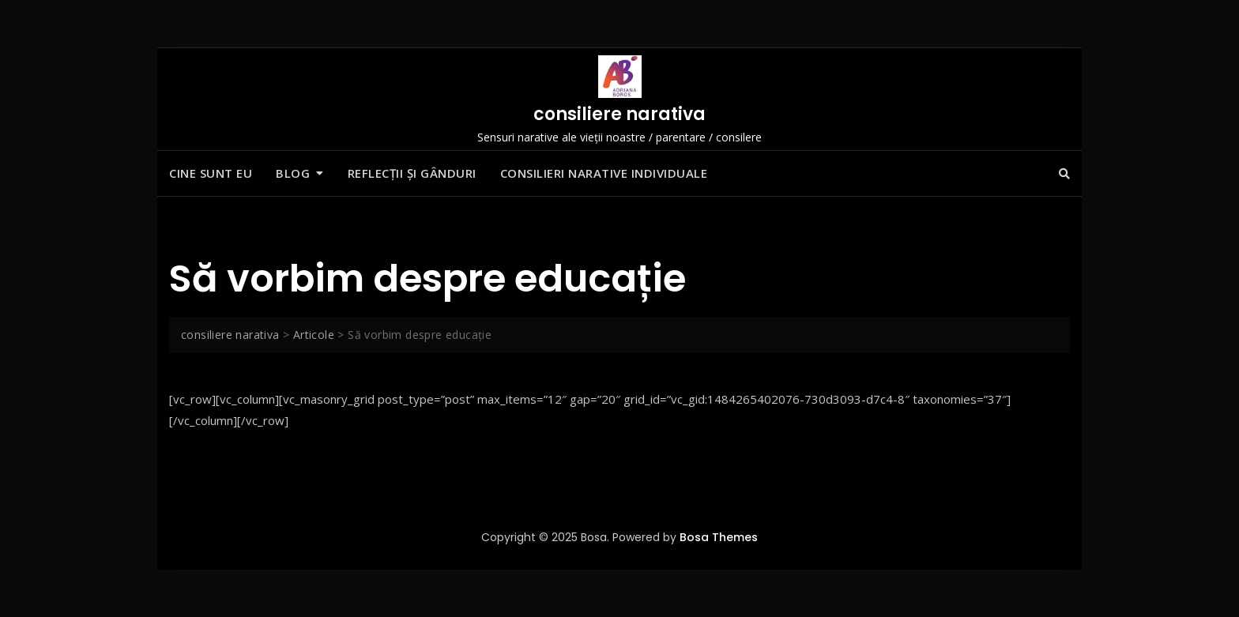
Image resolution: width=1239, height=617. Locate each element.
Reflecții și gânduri (412, 173)
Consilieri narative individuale (604, 173)
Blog (293, 173)
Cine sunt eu (210, 173)
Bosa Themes (719, 537)
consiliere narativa (619, 114)
